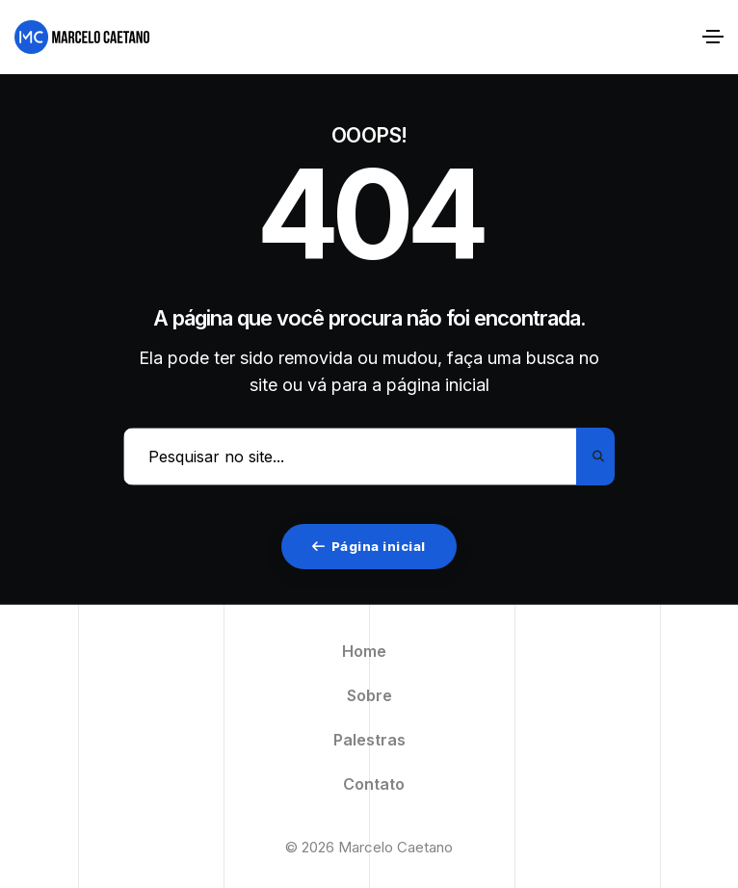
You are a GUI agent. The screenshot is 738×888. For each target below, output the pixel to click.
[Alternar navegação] (713, 36)
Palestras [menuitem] (369, 739)
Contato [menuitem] (374, 784)
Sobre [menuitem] (369, 695)
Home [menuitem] (364, 651)
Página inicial (369, 546)
